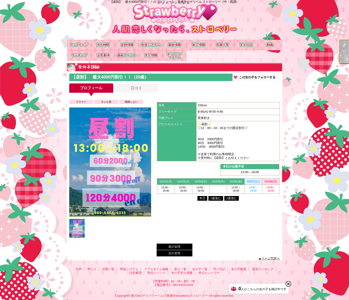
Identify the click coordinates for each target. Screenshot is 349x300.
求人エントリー (174, 55)
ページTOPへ (271, 258)
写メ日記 (246, 45)
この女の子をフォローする (257, 77)
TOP (79, 45)
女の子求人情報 (151, 55)
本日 (202, 198)
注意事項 (103, 55)
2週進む (231, 198)
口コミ (136, 88)
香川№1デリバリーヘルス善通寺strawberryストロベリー (169, 295)
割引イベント (127, 55)
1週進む (215, 198)
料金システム (151, 45)
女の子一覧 (222, 45)
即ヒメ (103, 45)
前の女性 (174, 246)
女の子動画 (270, 45)
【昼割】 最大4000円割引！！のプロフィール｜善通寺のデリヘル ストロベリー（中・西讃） (174, 20)
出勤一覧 (127, 45)
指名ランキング (79, 55)
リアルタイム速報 (174, 45)
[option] (110, 162)
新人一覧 (198, 45)
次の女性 (174, 253)
